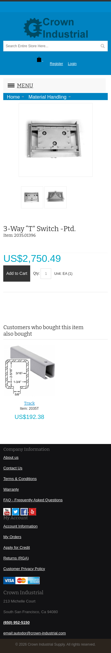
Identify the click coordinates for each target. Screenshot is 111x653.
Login (72, 64)
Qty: (36, 273)
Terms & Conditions (20, 478)
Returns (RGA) (16, 558)
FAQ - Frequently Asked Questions (32, 500)
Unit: (58, 274)
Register (56, 64)
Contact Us (12, 468)
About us (10, 457)
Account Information (20, 526)
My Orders (12, 537)
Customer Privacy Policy (24, 569)
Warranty (11, 489)
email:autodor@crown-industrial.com (34, 633)
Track (29, 403)
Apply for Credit (16, 547)
